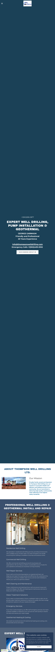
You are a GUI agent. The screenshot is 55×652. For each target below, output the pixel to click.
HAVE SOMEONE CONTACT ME (27, 252)
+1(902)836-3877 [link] (27, 217)
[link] (27, 3)
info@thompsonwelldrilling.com (27, 244)
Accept (39, 646)
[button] (5, 3)
